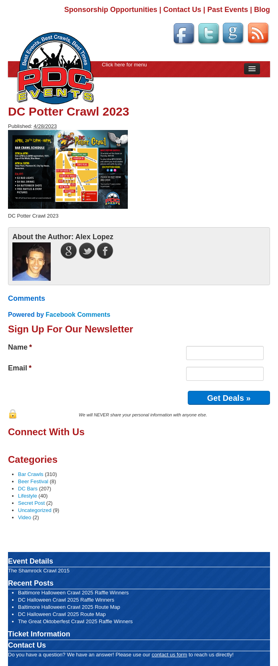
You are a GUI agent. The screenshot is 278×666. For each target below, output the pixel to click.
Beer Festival (33, 481)
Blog (262, 10)
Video (24, 517)
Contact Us (182, 10)
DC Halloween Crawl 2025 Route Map (62, 614)
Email (20, 368)
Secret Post (31, 503)
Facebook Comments (78, 314)
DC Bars (28, 489)
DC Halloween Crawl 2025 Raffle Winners (66, 600)
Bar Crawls (31, 474)
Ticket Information (39, 634)
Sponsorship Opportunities (110, 10)
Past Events (227, 10)
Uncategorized (35, 510)
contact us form (169, 655)
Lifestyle (27, 496)
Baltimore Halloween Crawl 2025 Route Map (69, 607)
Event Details (30, 561)
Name (20, 347)
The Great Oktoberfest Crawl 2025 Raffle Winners (75, 621)
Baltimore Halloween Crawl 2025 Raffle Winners (73, 593)
